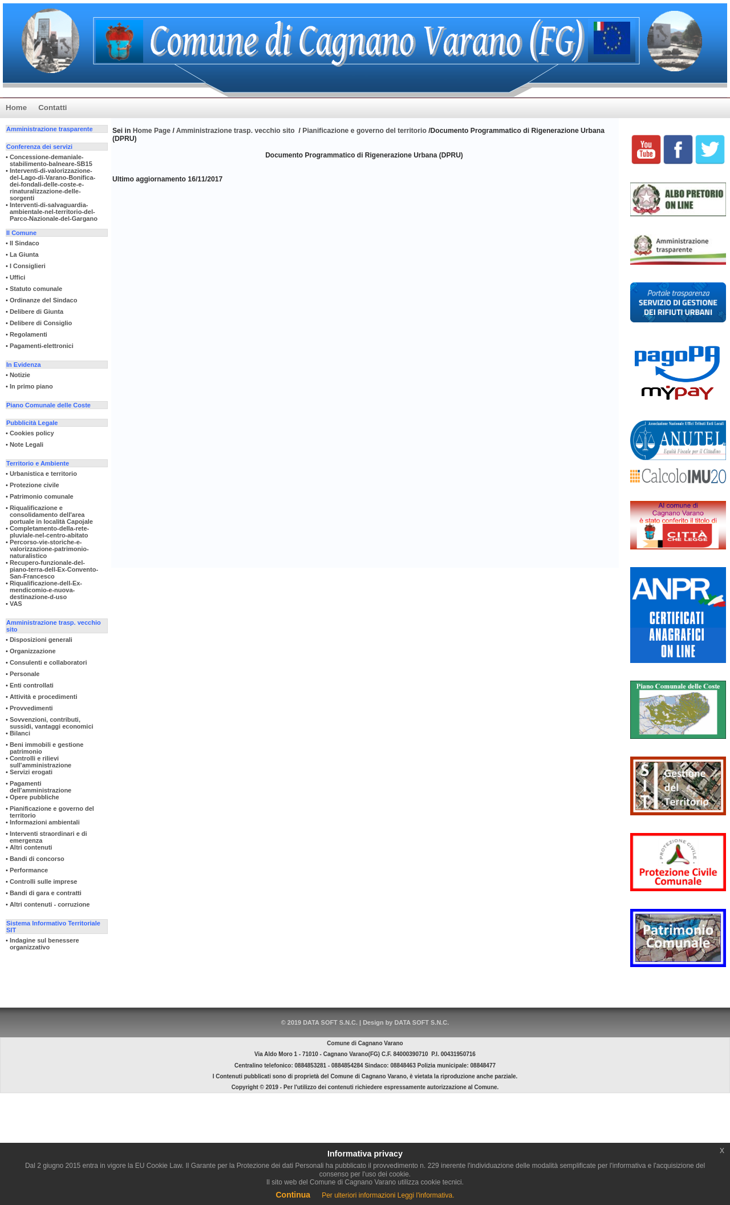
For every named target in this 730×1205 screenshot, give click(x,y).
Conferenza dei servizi (39, 146)
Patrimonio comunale (42, 496)
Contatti (52, 107)
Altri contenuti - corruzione (50, 904)
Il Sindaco (24, 243)
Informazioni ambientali (45, 822)
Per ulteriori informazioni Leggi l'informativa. (388, 1195)
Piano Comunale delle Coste (48, 405)
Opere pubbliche (34, 797)
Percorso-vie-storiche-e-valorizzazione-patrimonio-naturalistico (49, 549)
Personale (25, 673)
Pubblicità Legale (32, 422)
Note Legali (26, 444)
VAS (16, 603)
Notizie (20, 374)
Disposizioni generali (41, 639)
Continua (292, 1194)
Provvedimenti (31, 708)
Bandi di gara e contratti (46, 892)
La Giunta (24, 254)
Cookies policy (32, 433)
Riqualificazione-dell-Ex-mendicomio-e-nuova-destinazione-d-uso (46, 590)
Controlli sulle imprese (44, 881)
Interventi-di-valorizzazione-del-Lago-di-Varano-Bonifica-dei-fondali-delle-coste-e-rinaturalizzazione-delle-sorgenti (52, 184)
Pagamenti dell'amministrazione (40, 787)
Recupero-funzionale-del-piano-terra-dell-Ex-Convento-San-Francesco (54, 569)
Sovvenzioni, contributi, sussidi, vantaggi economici (52, 723)
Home (16, 107)
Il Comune (21, 232)
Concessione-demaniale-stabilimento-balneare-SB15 (51, 160)
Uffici (18, 277)
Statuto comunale (36, 288)
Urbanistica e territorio (43, 473)
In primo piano (31, 386)
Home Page (153, 131)
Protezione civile (34, 485)
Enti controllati (32, 685)
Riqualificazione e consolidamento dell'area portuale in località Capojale (51, 514)
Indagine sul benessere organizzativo (44, 944)
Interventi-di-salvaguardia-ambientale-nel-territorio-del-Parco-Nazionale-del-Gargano (54, 211)
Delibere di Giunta (36, 311)
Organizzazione (33, 651)
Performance (29, 870)
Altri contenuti (31, 847)
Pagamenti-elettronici (42, 345)
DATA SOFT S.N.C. (421, 1022)
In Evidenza (23, 364)
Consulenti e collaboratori (48, 662)
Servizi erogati (31, 772)
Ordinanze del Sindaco (44, 300)
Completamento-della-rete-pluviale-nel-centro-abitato (49, 532)
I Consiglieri (28, 265)
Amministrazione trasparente (49, 129)
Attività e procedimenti (44, 696)
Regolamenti (28, 334)
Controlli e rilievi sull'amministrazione (40, 762)
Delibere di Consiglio (41, 323)
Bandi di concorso (37, 858)
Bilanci (20, 733)
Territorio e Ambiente (37, 463)
